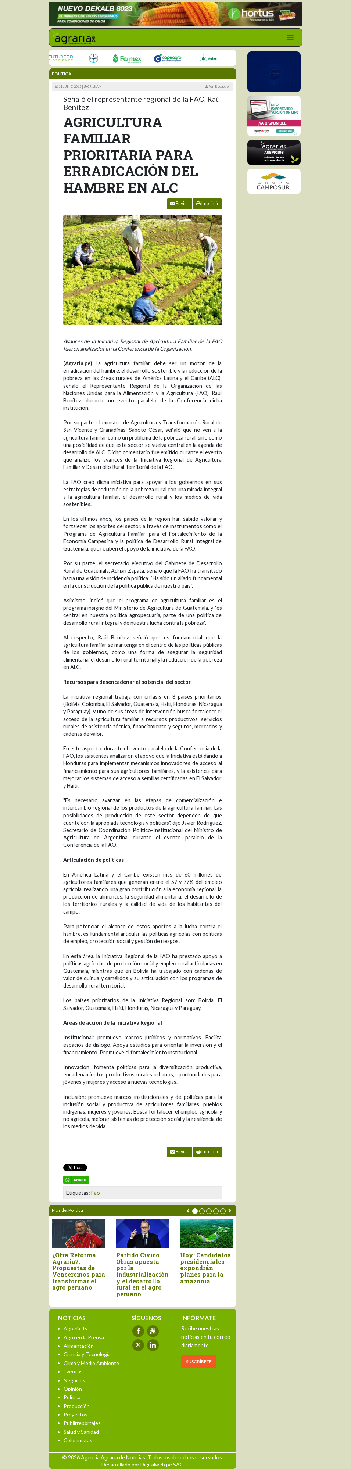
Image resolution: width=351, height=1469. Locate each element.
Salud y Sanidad (81, 1432)
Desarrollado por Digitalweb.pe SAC (142, 1464)
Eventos (73, 1371)
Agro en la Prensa (84, 1337)
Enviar (179, 203)
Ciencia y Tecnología (87, 1354)
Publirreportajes (82, 1423)
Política (61, 73)
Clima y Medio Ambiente (91, 1363)
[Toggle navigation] (290, 37)
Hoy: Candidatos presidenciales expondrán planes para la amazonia (205, 1268)
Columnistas (78, 1440)
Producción (77, 1406)
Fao (95, 1193)
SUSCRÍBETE (199, 1361)
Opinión (73, 1389)
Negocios (74, 1380)
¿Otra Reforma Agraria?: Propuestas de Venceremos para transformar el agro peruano (78, 1271)
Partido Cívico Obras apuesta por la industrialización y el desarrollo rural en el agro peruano (142, 1274)
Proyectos (75, 1414)
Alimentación (79, 1346)
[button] (194, 1211)
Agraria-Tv (75, 1328)
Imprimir (207, 203)
